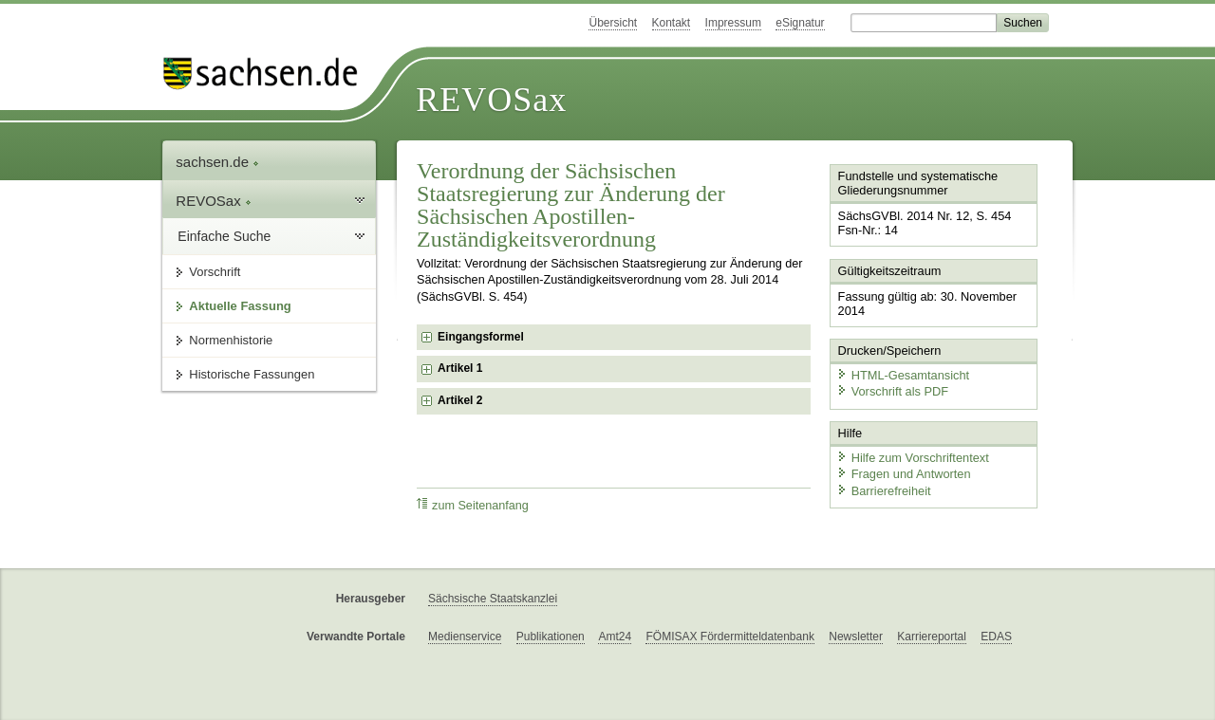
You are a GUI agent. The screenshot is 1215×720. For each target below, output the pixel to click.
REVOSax (491, 100)
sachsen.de (217, 162)
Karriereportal (931, 636)
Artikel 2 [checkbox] (460, 400)
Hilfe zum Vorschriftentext (912, 458)
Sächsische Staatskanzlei (492, 598)
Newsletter (856, 636)
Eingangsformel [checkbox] (481, 336)
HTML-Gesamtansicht (902, 375)
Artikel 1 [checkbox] (460, 368)
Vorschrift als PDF (892, 391)
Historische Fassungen (251, 374)
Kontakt (671, 22)
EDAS (996, 636)
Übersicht (613, 22)
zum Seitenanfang (473, 505)
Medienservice (464, 636)
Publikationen (550, 636)
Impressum (733, 22)
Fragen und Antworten (903, 474)
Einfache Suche (224, 236)
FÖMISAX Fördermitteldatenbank (729, 636)
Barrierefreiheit (883, 491)
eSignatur (800, 22)
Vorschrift (214, 272)
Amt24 (614, 636)
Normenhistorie (230, 340)
